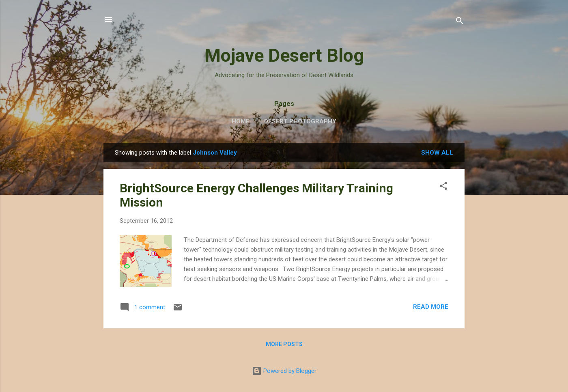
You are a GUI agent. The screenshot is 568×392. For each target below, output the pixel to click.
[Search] (460, 22)
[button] (443, 187)
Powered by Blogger (284, 371)
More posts (284, 344)
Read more (430, 306)
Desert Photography (300, 121)
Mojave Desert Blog (284, 55)
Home (241, 121)
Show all (437, 152)
